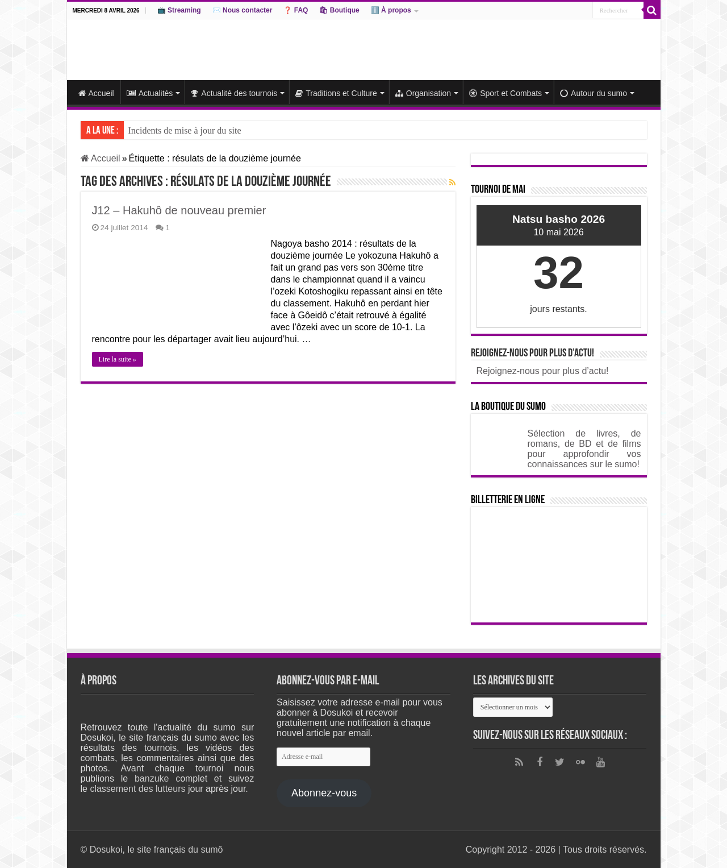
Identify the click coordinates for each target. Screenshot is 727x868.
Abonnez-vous (324, 793)
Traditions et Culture (336, 93)
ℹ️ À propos (391, 10)
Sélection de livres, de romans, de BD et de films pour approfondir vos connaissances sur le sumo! (584, 449)
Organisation (423, 93)
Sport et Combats (505, 93)
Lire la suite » (117, 359)
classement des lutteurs (137, 789)
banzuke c (157, 778)
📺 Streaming (179, 10)
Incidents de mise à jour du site (184, 130)
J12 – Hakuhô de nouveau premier (179, 210)
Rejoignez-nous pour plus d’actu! (532, 353)
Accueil (96, 93)
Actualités (150, 93)
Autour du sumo (593, 93)
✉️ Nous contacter (242, 10)
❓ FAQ (295, 10)
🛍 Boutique (339, 10)
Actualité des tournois (234, 93)
